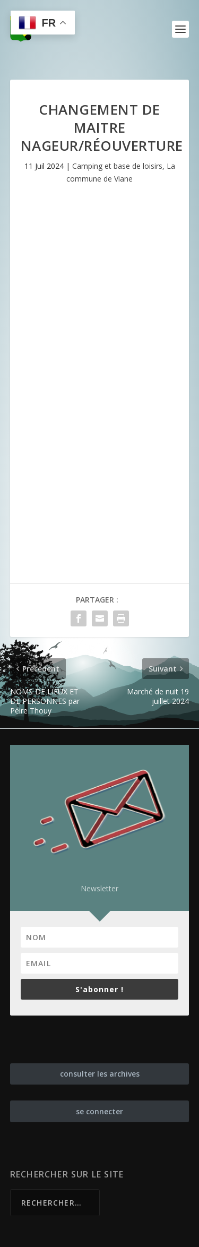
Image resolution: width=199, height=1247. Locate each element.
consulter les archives (100, 1074)
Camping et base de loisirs (117, 166)
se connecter (99, 1111)
